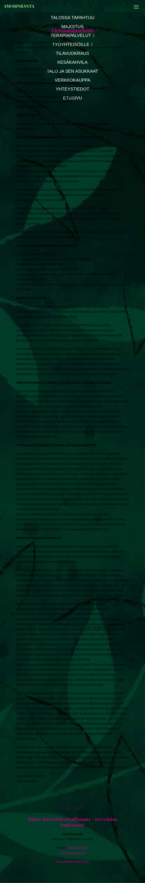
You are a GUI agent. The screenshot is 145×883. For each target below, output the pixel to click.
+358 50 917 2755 (78, 847)
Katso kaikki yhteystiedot (72, 861)
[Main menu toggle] (136, 7)
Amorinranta (19, 6)
